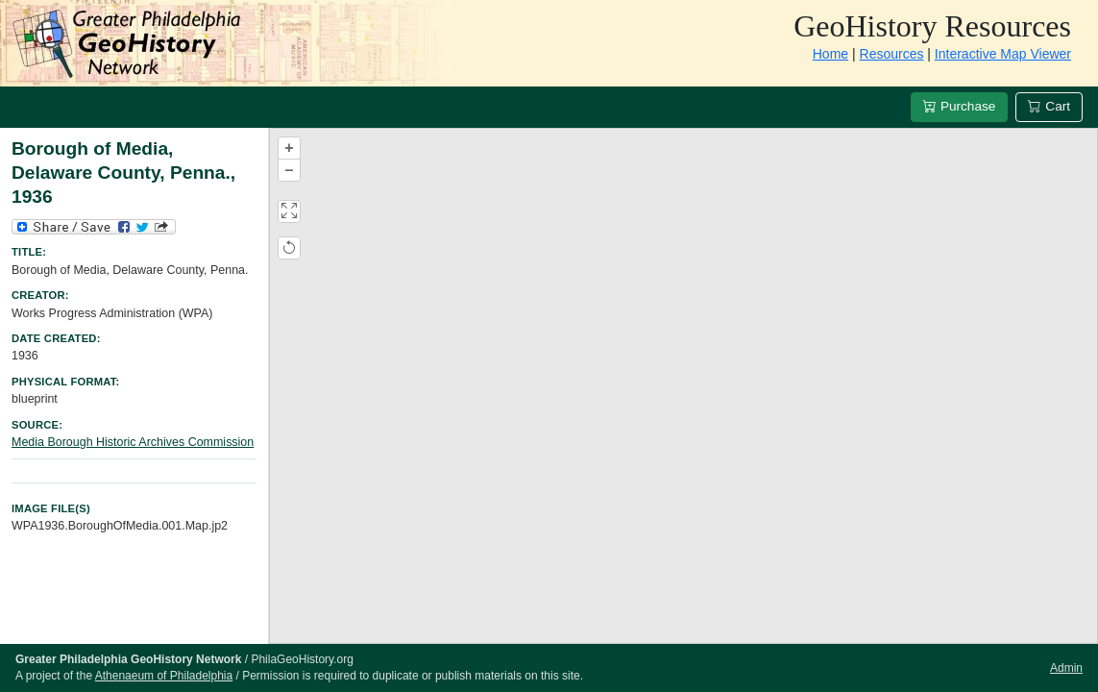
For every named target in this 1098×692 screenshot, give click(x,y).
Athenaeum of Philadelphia (163, 675)
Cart (1049, 106)
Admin (1066, 668)
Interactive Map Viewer (1003, 54)
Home (830, 54)
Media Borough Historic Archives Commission (133, 442)
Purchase (959, 106)
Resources (892, 54)
